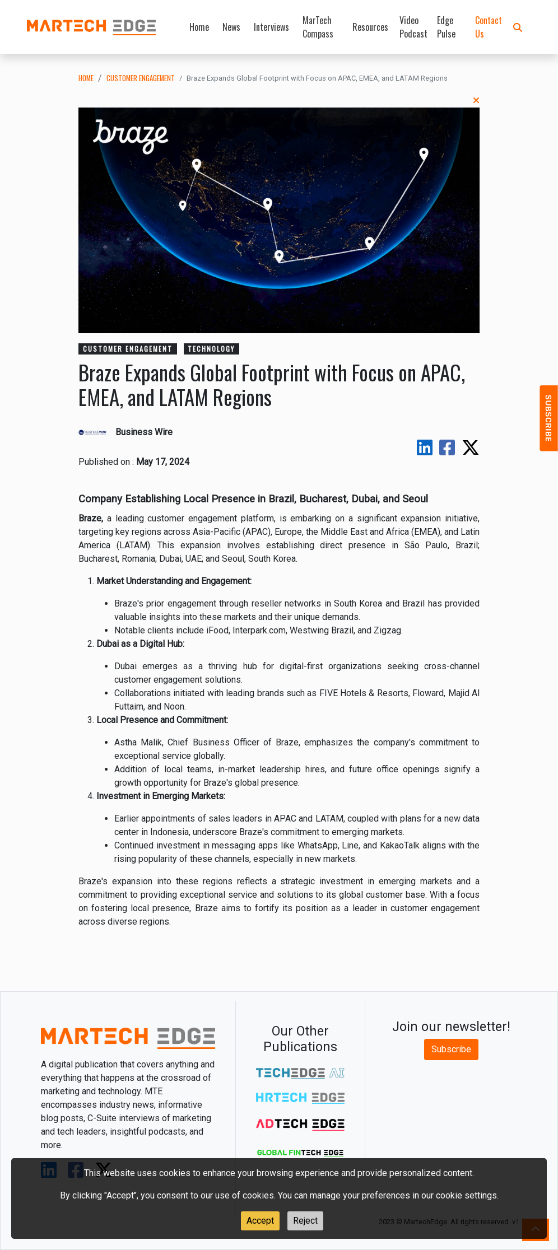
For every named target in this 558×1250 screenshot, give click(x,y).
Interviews (271, 27)
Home (199, 27)
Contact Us (488, 26)
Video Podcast (413, 26)
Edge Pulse (446, 26)
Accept (260, 1220)
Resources (370, 27)
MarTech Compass (318, 26)
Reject (305, 1220)
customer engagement (140, 78)
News (231, 27)
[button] (518, 27)
